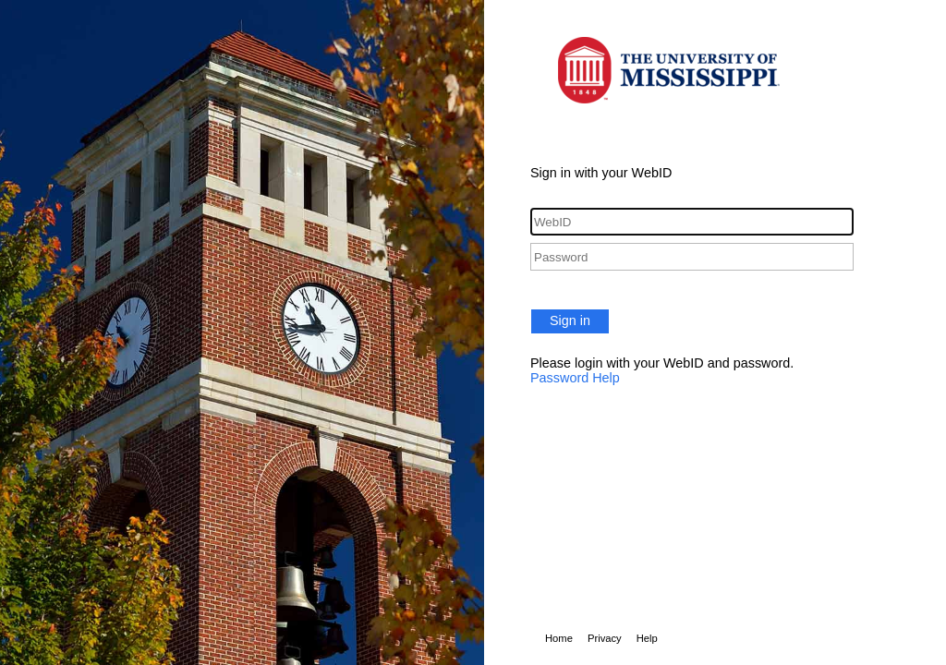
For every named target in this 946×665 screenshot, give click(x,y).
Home (559, 638)
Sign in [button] (570, 320)
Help (647, 638)
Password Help (575, 377)
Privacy (605, 638)
